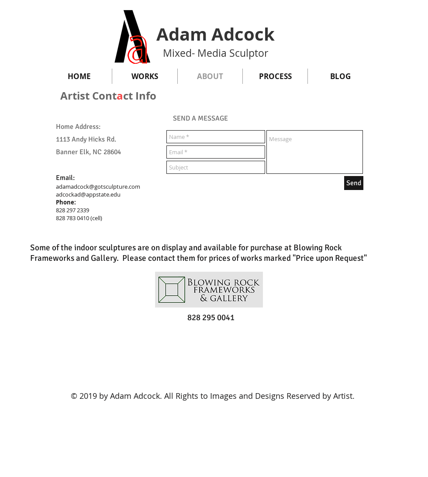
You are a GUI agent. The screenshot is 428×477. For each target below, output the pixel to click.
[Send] (353, 183)
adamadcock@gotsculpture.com (98, 186)
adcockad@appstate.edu (88, 194)
